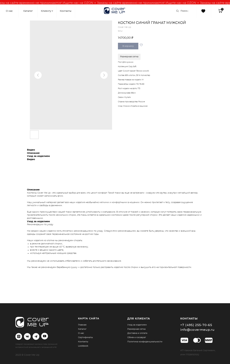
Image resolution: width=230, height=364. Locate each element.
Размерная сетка (136, 329)
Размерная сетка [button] (129, 57)
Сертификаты (85, 337)
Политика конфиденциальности (144, 342)
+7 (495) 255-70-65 (196, 325)
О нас (81, 333)
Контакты (83, 342)
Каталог (82, 329)
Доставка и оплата (137, 333)
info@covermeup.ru (197, 329)
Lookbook (83, 346)
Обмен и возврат (136, 337)
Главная (82, 325)
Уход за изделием (137, 325)
